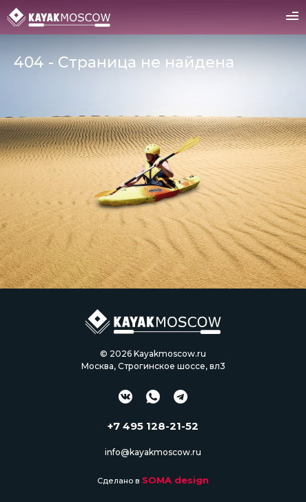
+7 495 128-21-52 (153, 425)
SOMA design (175, 479)
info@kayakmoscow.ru (153, 452)
